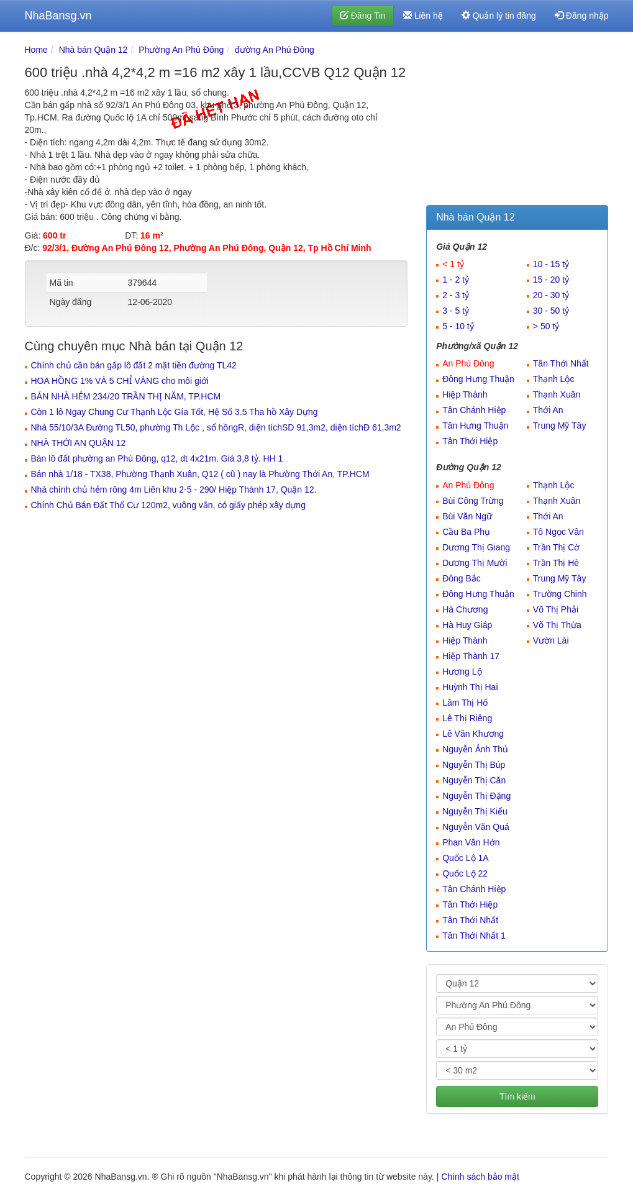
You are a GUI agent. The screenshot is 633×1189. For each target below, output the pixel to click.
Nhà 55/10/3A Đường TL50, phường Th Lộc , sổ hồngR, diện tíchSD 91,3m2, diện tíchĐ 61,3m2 (216, 427)
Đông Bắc (461, 578)
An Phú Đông (468, 363)
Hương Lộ (461, 671)
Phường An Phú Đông (181, 50)
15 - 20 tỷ (551, 280)
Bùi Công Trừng (473, 501)
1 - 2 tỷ (455, 280)
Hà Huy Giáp (467, 625)
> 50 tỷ (546, 326)
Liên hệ (423, 15)
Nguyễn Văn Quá (475, 827)
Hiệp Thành (464, 394)
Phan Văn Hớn (470, 842)
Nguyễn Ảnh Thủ (475, 749)
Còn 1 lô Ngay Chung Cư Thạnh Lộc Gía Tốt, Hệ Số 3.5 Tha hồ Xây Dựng (174, 412)
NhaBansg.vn (58, 15)
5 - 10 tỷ (458, 326)
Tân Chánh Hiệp (474, 410)
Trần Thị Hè (556, 563)
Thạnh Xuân (557, 394)
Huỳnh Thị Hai (470, 687)
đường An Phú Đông (274, 50)
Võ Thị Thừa (557, 625)
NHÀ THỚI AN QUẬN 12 (78, 443)
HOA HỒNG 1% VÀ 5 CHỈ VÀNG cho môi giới (120, 381)
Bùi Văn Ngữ (467, 516)
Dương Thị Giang (476, 547)
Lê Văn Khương (473, 734)
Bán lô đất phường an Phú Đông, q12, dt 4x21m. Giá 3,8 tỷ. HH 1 (157, 458)
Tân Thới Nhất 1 (474, 936)
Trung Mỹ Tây (559, 425)
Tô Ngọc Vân (558, 532)
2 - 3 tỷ (455, 295)
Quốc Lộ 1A (465, 858)
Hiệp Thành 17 (470, 656)
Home (36, 50)
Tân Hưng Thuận (475, 425)
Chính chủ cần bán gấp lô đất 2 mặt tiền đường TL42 (134, 365)
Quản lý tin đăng (499, 15)
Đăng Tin (363, 15)
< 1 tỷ (453, 264)
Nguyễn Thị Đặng (476, 796)
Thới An (548, 410)
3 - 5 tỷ (455, 311)
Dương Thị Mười (474, 563)
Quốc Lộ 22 (465, 873)
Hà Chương (465, 609)
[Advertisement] (517, 121)
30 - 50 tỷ (551, 311)
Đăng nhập (582, 15)
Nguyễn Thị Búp (473, 765)
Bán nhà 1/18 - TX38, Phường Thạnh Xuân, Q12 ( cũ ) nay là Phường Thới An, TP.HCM (200, 474)
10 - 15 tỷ (551, 264)
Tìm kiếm (517, 1096)
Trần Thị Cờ (556, 547)
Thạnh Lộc (554, 379)
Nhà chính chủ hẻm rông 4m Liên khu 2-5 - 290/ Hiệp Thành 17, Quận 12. (174, 489)
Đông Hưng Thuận (478, 379)
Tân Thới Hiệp (470, 441)
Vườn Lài (551, 640)
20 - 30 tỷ (551, 295)
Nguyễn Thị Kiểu (475, 811)
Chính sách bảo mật (480, 1177)
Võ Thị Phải (555, 609)
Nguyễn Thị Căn (474, 780)
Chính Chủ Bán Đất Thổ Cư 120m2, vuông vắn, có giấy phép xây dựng (168, 505)
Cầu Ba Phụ (466, 532)
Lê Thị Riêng (467, 718)
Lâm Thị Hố (465, 703)
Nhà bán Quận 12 (93, 50)
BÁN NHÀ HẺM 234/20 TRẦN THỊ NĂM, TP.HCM (126, 396)
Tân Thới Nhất (561, 363)
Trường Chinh (560, 594)
